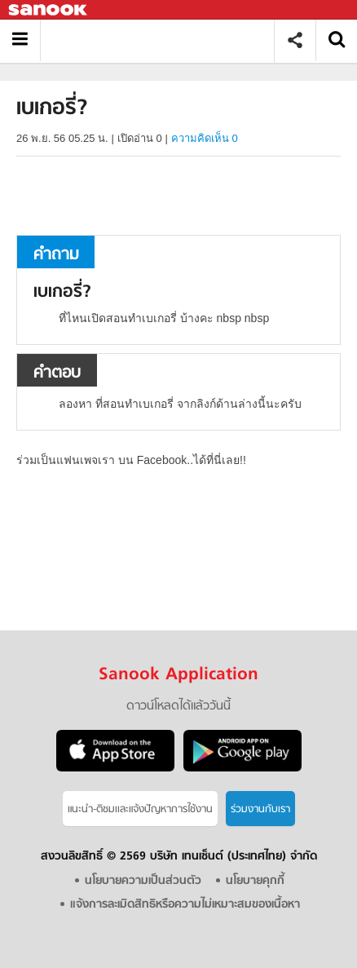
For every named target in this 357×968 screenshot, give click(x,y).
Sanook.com (49, 10)
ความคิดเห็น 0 (204, 138)
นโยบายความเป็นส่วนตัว (143, 881)
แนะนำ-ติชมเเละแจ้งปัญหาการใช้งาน (140, 809)
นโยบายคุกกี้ (255, 881)
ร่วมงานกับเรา (260, 809)
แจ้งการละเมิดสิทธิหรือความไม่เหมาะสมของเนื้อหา (185, 904)
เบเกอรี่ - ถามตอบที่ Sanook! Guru (163, 40)
